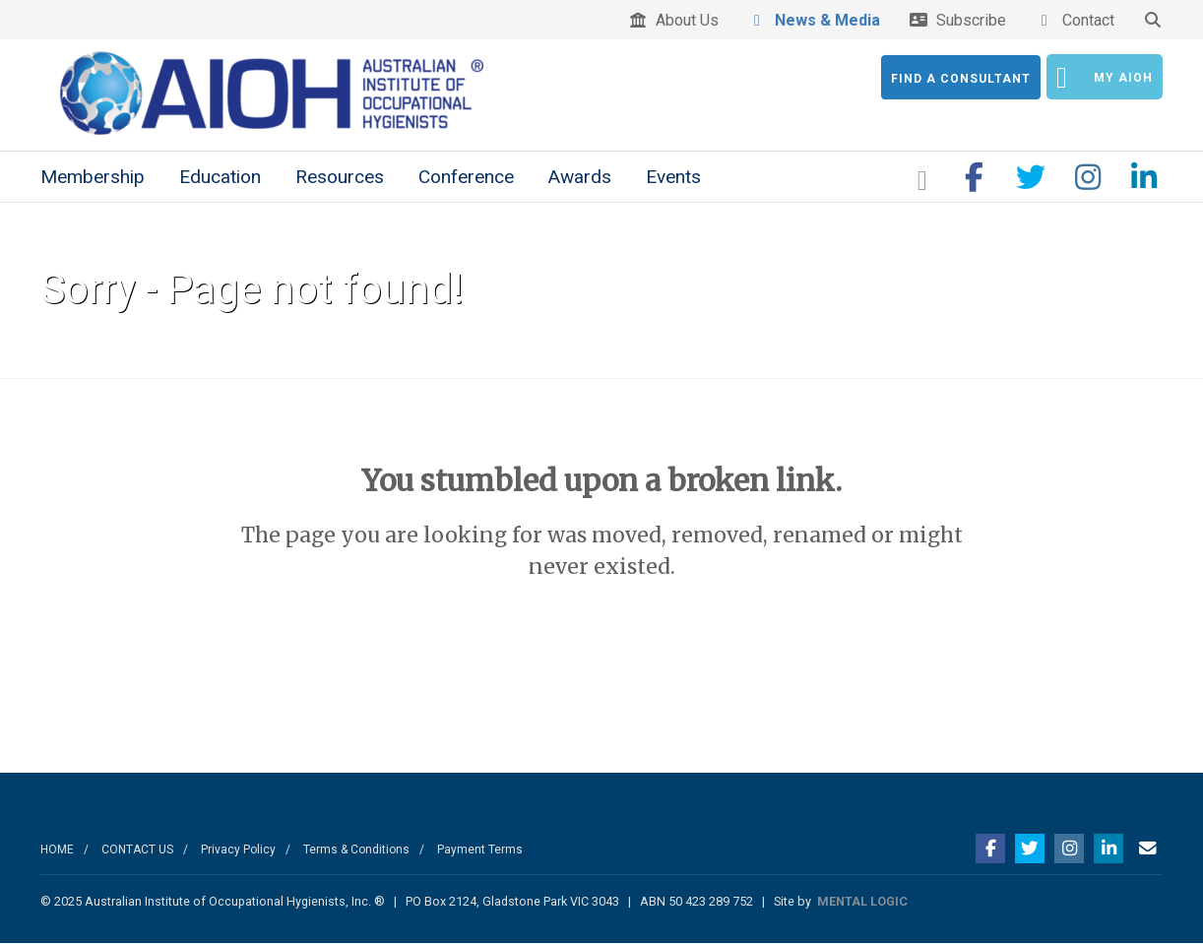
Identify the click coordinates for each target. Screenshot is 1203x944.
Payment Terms (480, 849)
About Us (673, 20)
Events (673, 176)
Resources (339, 176)
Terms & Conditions (356, 849)
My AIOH (1104, 78)
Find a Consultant (961, 79)
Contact (1074, 20)
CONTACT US (137, 849)
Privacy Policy (238, 849)
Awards (579, 176)
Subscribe (957, 20)
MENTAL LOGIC (862, 901)
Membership (92, 176)
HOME (57, 849)
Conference (466, 176)
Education (220, 176)
